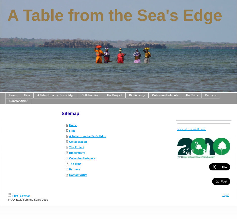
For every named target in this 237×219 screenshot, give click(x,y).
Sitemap (25, 195)
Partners (75, 169)
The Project (76, 147)
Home (73, 125)
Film (72, 130)
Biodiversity (77, 152)
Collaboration (78, 141)
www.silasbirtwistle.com (191, 129)
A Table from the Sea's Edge (87, 136)
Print (13, 195)
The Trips (75, 163)
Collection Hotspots (82, 158)
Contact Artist (78, 174)
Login (225, 195)
